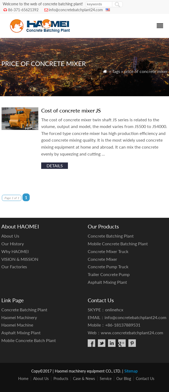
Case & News (84, 378)
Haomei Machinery (19, 317)
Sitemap (131, 371)
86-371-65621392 (23, 9)
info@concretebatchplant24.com (76, 9)
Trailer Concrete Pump (109, 274)
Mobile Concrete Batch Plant (28, 340)
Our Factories (14, 266)
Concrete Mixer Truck (108, 251)
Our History (12, 243)
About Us (10, 235)
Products (60, 378)
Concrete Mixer (102, 259)
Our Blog (123, 378)
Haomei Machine (17, 324)
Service (106, 378)
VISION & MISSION (19, 259)
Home (23, 378)
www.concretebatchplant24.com (132, 332)
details (55, 165)
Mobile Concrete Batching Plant (118, 243)
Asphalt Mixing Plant (107, 282)
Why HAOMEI (15, 251)
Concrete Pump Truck (108, 266)
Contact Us (145, 378)
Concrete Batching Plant (111, 235)
